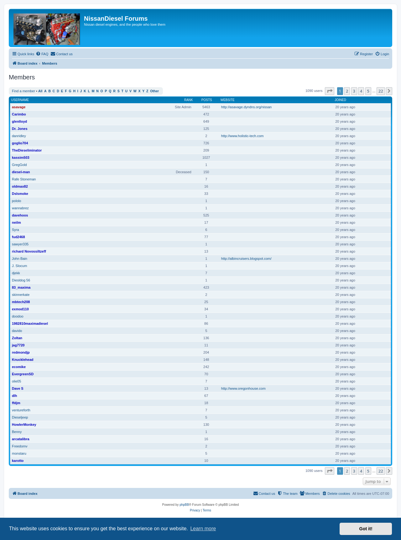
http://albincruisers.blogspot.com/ (246, 258)
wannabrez (20, 208)
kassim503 (20, 157)
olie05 (16, 381)
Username (20, 100)
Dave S (17, 388)
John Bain (19, 258)
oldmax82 (20, 186)
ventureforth (21, 410)
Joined (340, 100)
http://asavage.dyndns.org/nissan (246, 107)
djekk (16, 273)
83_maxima (21, 287)
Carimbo (19, 114)
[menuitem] (42, 54)
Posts (206, 100)
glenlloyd (19, 121)
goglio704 (20, 143)
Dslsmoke (20, 193)
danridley (19, 136)
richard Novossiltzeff (29, 251)
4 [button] (361, 91)
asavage (18, 107)
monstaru (19, 453)
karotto (17, 460)
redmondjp (21, 352)
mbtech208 (21, 302)
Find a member (23, 91)
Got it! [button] (365, 528)
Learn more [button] (203, 528)
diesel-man (21, 172)
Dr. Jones (20, 129)
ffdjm (16, 403)
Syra (15, 230)
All (40, 91)
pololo (16, 201)
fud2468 (18, 237)
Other (154, 91)
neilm (16, 222)
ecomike (19, 367)
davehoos (20, 215)
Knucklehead (22, 359)
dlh (14, 396)
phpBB (184, 504)
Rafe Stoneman (24, 179)
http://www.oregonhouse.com (243, 388)
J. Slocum (19, 266)
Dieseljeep (20, 417)
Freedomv (20, 446)
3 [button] (354, 91)
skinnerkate (20, 295)
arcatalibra (20, 439)
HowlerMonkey (24, 424)
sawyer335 (20, 244)
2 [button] (347, 91)
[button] (329, 91)
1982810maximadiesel (30, 323)
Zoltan (17, 338)
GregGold (19, 165)
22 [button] (380, 91)
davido (17, 331)
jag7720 (18, 345)
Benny (17, 432)
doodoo (17, 316)
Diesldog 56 (21, 280)
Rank (188, 100)
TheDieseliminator (27, 150)
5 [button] (368, 91)
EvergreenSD (23, 374)
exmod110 (20, 309)
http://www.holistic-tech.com (242, 136)
